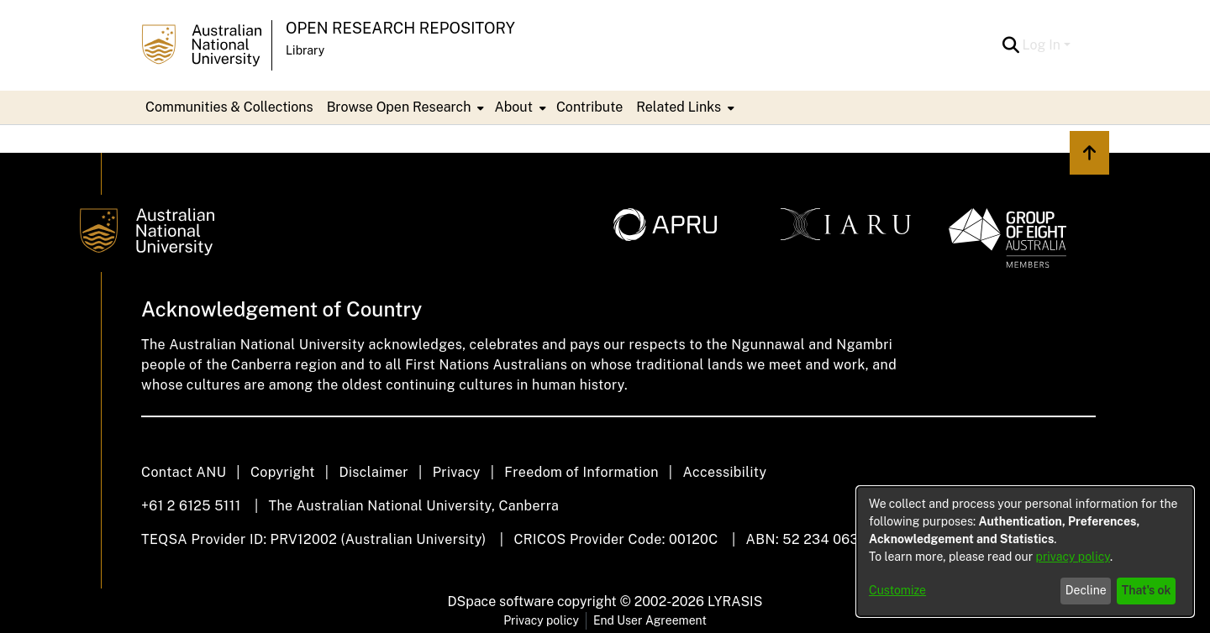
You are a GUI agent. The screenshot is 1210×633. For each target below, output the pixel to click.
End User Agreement (650, 620)
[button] (1011, 45)
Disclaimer (373, 472)
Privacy (457, 472)
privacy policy (1073, 556)
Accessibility (724, 472)
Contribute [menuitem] (589, 107)
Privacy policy (541, 620)
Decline (1086, 590)
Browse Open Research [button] (399, 107)
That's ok (1146, 590)
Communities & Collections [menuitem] (229, 107)
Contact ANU (183, 472)
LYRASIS (735, 601)
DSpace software (501, 601)
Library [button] (305, 50)
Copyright (282, 472)
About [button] (513, 107)
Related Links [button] (678, 107)
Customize (897, 590)
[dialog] (1025, 551)
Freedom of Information (581, 472)
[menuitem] (404, 107)
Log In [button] (1043, 45)
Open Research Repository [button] (400, 28)
